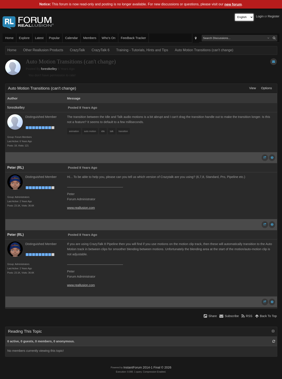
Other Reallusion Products (43, 50)
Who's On (108, 37)
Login (260, 16)
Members (90, 37)
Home (9, 37)
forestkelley (49, 69)
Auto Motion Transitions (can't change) (204, 50)
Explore (24, 37)
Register (273, 16)
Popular (54, 37)
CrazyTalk (77, 50)
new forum (233, 4)
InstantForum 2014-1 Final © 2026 (147, 367)
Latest (39, 37)
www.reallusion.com (81, 207)
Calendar (71, 37)
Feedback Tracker (133, 37)
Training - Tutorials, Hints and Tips (142, 50)
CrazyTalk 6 (101, 50)
